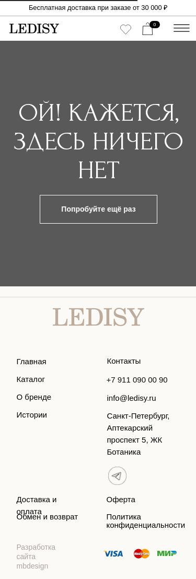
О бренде (34, 396)
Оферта (121, 499)
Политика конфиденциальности (146, 520)
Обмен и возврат (47, 516)
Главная (32, 361)
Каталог (31, 379)
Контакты (124, 360)
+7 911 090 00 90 (137, 379)
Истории (32, 414)
